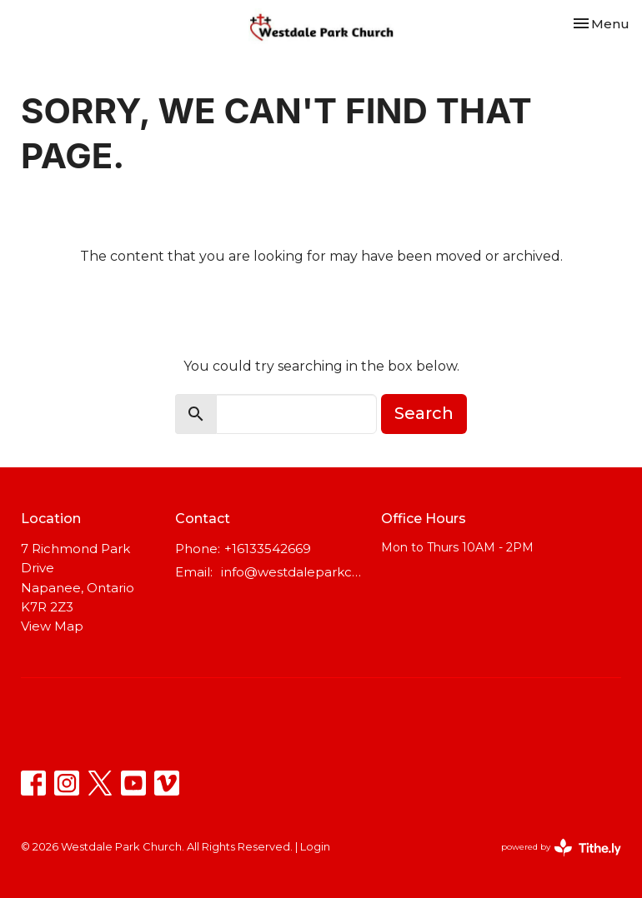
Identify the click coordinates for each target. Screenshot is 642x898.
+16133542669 (267, 548)
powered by (561, 847)
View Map (52, 626)
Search (424, 413)
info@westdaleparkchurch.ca (292, 572)
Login (315, 847)
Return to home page (321, 303)
